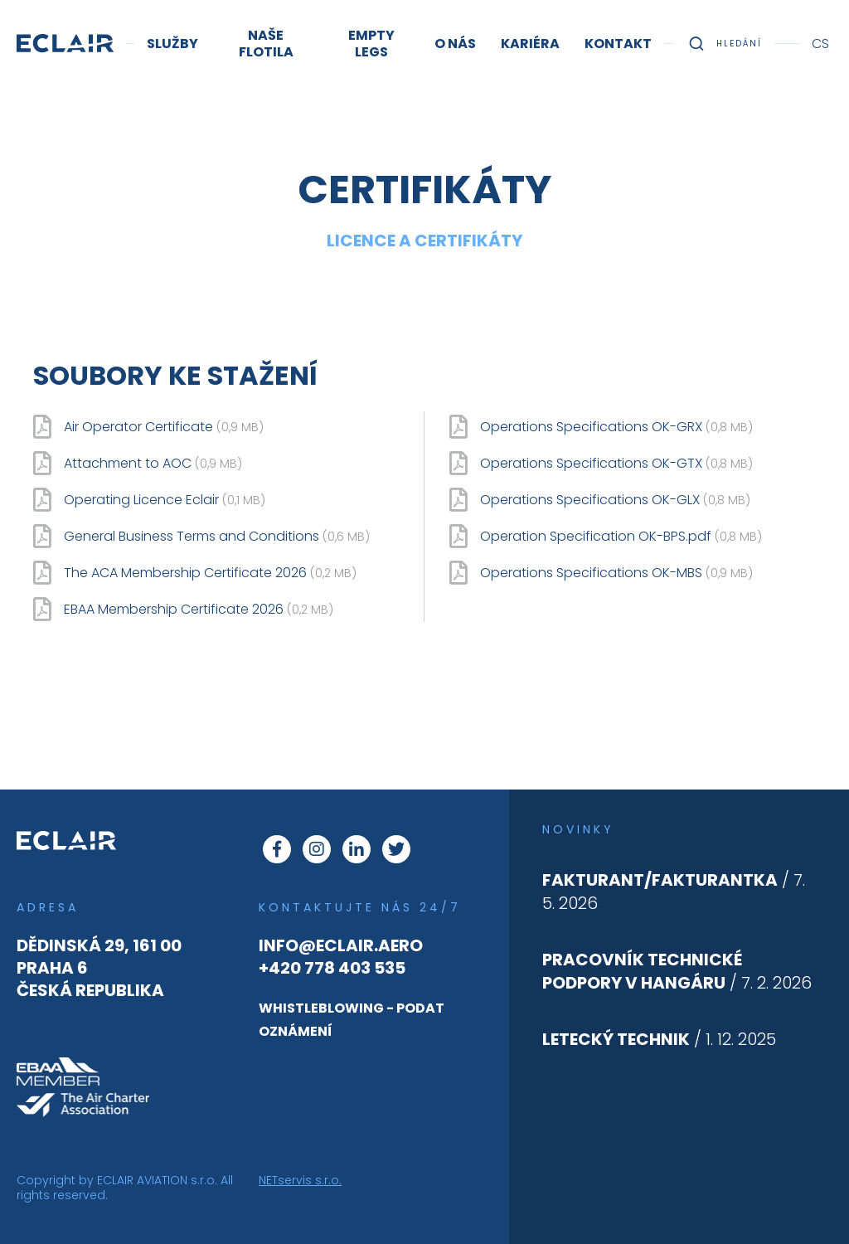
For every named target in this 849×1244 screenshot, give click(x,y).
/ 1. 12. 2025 (659, 1039)
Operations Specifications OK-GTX (616, 463)
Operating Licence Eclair (164, 500)
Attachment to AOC (153, 463)
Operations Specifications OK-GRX (616, 427)
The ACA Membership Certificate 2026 (210, 573)
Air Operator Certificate (164, 427)
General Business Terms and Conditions (217, 536)
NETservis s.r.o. (300, 1180)
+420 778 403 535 (332, 967)
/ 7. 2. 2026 (677, 971)
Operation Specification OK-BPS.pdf (621, 536)
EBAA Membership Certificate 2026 (198, 609)
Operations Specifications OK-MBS (616, 573)
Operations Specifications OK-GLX (615, 500)
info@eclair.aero (341, 945)
